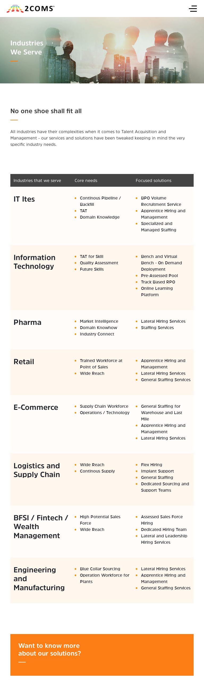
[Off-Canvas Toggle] (193, 8)
